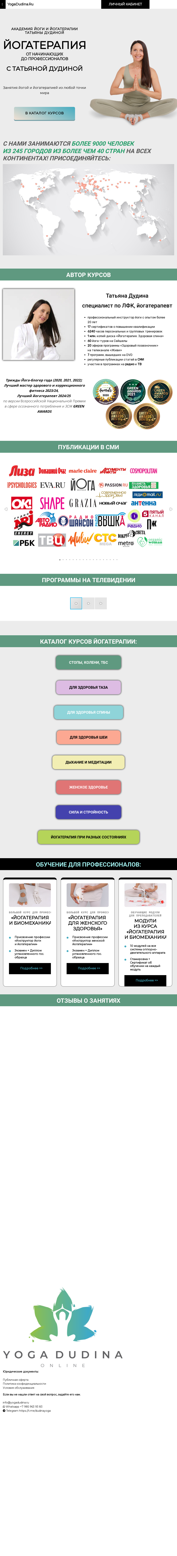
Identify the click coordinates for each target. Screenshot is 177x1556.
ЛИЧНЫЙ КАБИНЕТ (125, 4)
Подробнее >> (31, 968)
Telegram (11, 1410)
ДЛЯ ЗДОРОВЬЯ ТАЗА (88, 687)
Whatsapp (12, 1406)
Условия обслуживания (18, 1388)
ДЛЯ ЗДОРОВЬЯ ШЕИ (88, 737)
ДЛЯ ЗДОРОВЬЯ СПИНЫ (88, 712)
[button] (6, 509)
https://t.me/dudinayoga (35, 1410)
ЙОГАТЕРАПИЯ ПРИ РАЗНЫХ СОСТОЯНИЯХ (88, 837)
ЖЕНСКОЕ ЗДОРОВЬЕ (88, 787)
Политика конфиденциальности (24, 1383)
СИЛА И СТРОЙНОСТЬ (88, 812)
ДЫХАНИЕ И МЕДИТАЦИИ (88, 762)
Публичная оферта (15, 1379)
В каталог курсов (44, 113)
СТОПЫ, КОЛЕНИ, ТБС (88, 662)
